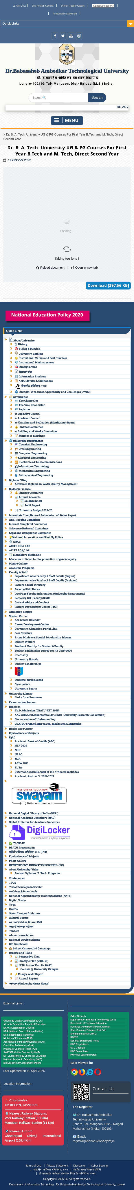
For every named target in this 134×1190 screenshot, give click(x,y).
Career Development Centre (32, 624)
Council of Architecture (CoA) (19, 1045)
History (21, 344)
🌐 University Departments (26, 440)
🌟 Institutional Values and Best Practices (41, 358)
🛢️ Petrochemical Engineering (34, 475)
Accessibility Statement (65, 13)
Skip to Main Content (42, 5)
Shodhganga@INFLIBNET (83, 1034)
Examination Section (22, 702)
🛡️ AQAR (14, 541)
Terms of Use (33, 1165)
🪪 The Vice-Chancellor (30, 405)
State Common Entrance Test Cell (88, 1030)
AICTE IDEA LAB (19, 546)
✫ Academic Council (27, 418)
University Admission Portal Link (36, 628)
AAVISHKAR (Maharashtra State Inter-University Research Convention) (60, 715)
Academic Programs (21, 568)
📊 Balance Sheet (31, 500)
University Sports (26, 688)
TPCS (12, 882)
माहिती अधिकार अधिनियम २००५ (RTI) (28, 852)
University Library (21, 693)
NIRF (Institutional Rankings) (19, 1035)
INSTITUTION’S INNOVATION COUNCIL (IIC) (36, 865)
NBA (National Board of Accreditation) (23, 1031)
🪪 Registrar (22, 409)
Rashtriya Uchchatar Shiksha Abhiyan (90, 1027)
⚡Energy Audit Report (29, 974)
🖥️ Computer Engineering (31, 453)
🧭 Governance (18, 396)
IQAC (12, 737)
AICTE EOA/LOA (19, 550)
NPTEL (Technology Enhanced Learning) (25, 1056)
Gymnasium (22, 684)
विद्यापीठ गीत (23, 372)
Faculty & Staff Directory (30, 584)
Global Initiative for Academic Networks (34, 822)
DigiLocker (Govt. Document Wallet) (22, 1063)
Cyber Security (78, 1016)
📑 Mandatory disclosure (25, 554)
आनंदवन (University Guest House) (29, 983)
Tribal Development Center (25, 887)
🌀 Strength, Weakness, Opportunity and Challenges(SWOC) (52, 391)
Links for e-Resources (28, 697)
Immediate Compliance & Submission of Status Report (42, 515)
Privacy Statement (57, 1165)
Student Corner (18, 616)
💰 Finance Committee (29, 427)
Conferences (17, 878)
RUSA (18, 767)
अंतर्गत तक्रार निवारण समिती (87, 1169)
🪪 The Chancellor (26, 400)
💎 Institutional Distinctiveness (34, 362)
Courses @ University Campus (39, 969)
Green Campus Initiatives (24, 913)
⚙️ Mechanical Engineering (32, 470)
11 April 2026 (19, 5)
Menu (66, 120)
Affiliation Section (20, 611)
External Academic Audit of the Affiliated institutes (47, 772)
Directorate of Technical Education (88, 1023)
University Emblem (29, 353)
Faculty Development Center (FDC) (36, 606)
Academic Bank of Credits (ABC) (35, 741)
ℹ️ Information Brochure (30, 376)
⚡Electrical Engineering (30, 457)
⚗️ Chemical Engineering (31, 444)
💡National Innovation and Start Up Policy (36, 537)
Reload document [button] (50, 267)
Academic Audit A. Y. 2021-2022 (34, 776)
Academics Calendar (27, 620)
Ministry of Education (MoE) (18, 1038)
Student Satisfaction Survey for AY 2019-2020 (43, 650)
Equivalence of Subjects (24, 733)
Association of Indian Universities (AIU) (24, 1042)
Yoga (12, 904)
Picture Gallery (18, 563)
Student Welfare (25, 641)
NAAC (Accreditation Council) (19, 1028)
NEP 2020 (21, 745)
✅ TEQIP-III (17, 843)
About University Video (24, 869)
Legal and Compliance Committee (30, 532)
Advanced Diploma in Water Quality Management (46, 484)
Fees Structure (23, 633)
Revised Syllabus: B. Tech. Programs (37, 873)
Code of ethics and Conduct (32, 602)
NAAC (18, 754)
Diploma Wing (18, 480)
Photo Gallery (17, 860)
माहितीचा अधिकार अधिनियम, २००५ (50, 1169)
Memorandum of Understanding (35, 719)
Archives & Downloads (23, 891)
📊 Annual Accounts (27, 497)
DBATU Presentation (22, 847)
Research (14, 706)
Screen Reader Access (72, 5)
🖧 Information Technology (32, 466)
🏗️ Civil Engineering (28, 448)
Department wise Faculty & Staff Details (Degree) (45, 576)
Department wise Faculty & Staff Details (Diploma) (46, 580)
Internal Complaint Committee (28, 524)
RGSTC (74, 1037)
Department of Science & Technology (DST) (93, 1019)
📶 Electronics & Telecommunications (38, 462)
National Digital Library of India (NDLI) (33, 813)
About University (22, 340)
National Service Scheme (24, 939)
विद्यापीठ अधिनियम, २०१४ (30, 386)
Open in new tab (84, 267)
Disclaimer (79, 1165)
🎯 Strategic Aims (26, 366)
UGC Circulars (77, 1048)
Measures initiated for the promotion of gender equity (42, 559)
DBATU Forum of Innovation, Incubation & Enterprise (48, 723)
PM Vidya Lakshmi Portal (83, 1055)
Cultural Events (18, 917)
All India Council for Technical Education (25, 1024)
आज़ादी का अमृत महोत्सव (21, 926)
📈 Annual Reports (26, 978)
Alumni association (21, 935)
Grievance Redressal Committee (28, 528)
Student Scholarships (28, 663)
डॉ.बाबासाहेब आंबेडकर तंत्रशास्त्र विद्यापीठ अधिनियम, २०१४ (67, 1173)
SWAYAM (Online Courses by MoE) (22, 1052)
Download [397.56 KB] (108, 285)
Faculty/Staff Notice (27, 589)
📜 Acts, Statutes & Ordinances (34, 380)
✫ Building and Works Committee (36, 431)
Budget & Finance (20, 489)
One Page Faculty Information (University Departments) (50, 593)
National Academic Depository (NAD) (32, 817)
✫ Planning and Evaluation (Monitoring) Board (45, 422)
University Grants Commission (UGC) (23, 1021)
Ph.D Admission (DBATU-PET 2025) (37, 710)
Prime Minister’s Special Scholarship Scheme (43, 637)
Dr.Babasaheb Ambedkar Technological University (67, 71)
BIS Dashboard (18, 944)
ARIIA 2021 (21, 763)
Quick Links (10, 23)
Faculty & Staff (18, 572)
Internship (21, 655)
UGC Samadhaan (79, 1051)
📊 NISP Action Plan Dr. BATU (33, 965)
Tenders (14, 931)
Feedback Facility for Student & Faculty (39, 646)
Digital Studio (17, 900)
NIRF (18, 750)
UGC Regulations (79, 1044)
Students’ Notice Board (29, 679)
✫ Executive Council (27, 413)
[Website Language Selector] (103, 5)
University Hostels (26, 659)
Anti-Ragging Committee (24, 519)
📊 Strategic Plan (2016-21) (31, 961)
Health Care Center (21, 728)
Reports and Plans (20, 952)
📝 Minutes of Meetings (30, 435)
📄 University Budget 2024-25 (33, 510)
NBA (17, 758)
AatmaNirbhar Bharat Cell (25, 922)
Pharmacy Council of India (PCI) (20, 1049)
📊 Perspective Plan (27, 956)
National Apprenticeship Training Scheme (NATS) (40, 895)
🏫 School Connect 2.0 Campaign (30, 948)
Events (13, 909)
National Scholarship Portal (84, 1041)
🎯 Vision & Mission (27, 348)
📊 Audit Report (30, 505)
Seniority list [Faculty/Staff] (32, 598)
